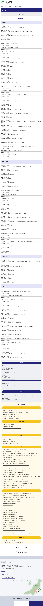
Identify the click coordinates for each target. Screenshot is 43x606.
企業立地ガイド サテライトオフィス (8, 278)
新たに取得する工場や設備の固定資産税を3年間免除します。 (13, 266)
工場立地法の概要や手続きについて (8, 157)
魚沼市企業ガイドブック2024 (7, 252)
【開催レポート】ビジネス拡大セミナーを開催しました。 (14, 461)
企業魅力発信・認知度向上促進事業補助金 (9, 43)
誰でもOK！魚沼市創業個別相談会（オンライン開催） (12, 138)
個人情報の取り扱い (25, 580)
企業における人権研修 (5, 237)
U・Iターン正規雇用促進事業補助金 (8, 182)
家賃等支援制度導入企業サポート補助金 (11, 526)
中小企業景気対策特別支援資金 (7, 66)
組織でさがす (11, 6)
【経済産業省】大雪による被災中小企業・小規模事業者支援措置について (15, 113)
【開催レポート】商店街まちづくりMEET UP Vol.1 (11, 346)
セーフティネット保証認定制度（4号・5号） (10, 78)
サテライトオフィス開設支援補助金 (8, 270)
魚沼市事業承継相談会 (5, 39)
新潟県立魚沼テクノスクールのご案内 (8, 229)
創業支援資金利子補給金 (6, 105)
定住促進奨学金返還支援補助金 (7, 174)
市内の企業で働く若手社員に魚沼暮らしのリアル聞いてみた (13, 353)
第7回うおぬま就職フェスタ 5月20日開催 (9, 170)
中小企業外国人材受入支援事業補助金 (8, 194)
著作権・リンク (35, 580)
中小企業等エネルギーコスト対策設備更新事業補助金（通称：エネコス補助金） (17, 166)
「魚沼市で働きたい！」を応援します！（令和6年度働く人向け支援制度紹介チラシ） (18, 245)
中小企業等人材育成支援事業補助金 (8, 51)
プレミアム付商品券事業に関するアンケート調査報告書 (12, 322)
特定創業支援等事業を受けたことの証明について (11, 109)
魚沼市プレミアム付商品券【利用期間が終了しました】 (12, 342)
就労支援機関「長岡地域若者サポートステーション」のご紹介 (13, 233)
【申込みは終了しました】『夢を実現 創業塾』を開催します (13, 94)
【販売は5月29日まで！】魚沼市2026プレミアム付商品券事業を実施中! (15, 291)
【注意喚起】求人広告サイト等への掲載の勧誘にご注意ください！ (14, 213)
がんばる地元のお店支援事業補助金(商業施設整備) (11, 58)
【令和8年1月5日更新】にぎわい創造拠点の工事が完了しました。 (14, 314)
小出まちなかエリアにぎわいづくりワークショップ (11, 357)
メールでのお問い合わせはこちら (8, 372)
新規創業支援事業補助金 (6, 74)
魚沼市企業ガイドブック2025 (7, 225)
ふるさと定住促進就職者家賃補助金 (8, 198)
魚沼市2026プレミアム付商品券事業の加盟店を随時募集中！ (13, 295)
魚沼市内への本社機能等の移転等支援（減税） (10, 154)
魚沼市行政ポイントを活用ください (8, 90)
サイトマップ (5, 580)
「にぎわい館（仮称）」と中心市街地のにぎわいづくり (12, 349)
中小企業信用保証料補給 (6, 70)
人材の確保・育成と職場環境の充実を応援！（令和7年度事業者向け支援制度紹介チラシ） (19, 221)
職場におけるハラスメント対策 (7, 98)
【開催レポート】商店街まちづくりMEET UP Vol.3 (11, 330)
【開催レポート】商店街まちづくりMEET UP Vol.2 (11, 334)
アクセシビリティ (14, 580)
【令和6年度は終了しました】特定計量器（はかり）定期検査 (13, 130)
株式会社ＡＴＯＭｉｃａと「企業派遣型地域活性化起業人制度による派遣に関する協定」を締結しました (21, 122)
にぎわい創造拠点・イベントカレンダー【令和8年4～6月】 (13, 27)
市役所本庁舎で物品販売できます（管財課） (10, 82)
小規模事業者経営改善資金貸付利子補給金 (9, 47)
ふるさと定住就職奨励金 (6, 178)
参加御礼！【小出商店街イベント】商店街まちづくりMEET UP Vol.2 (15, 338)
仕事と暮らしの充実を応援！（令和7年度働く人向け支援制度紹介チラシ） (16, 217)
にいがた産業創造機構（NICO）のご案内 (9, 134)
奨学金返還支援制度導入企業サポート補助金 (10, 190)
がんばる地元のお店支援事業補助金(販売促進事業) (13, 516)
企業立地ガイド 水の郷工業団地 (8, 274)
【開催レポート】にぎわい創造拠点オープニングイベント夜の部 (14, 310)
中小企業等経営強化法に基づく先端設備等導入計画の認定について (14, 101)
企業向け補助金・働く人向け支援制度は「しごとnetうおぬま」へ (14, 142)
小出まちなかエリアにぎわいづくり (8, 318)
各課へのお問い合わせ (9, 577)
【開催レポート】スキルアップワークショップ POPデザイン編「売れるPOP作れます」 (18, 326)
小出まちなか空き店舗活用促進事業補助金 (9, 186)
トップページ (6, 6)
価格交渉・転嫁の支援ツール (7, 117)
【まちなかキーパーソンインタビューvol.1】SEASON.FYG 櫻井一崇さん (16, 126)
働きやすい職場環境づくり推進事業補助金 (9, 205)
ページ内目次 (21, 14)
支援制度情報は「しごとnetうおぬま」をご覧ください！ (12, 150)
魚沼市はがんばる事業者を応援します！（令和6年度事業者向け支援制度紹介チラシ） (18, 241)
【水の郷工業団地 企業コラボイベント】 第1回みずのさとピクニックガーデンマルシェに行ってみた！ (21, 262)
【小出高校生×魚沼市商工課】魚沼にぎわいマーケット (12, 299)
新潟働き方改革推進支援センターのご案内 (9, 248)
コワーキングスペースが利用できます (8, 282)
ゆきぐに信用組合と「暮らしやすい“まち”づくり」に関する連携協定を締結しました (17, 146)
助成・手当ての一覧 (21, 532)
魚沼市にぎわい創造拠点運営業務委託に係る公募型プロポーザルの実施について (17, 35)
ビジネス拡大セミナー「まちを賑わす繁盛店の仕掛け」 (12, 306)
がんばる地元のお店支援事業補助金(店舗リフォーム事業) (12, 62)
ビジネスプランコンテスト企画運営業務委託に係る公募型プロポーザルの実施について (18, 31)
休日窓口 (6, 574)
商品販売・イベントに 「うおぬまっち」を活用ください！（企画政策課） (16, 86)
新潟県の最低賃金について (6, 209)
